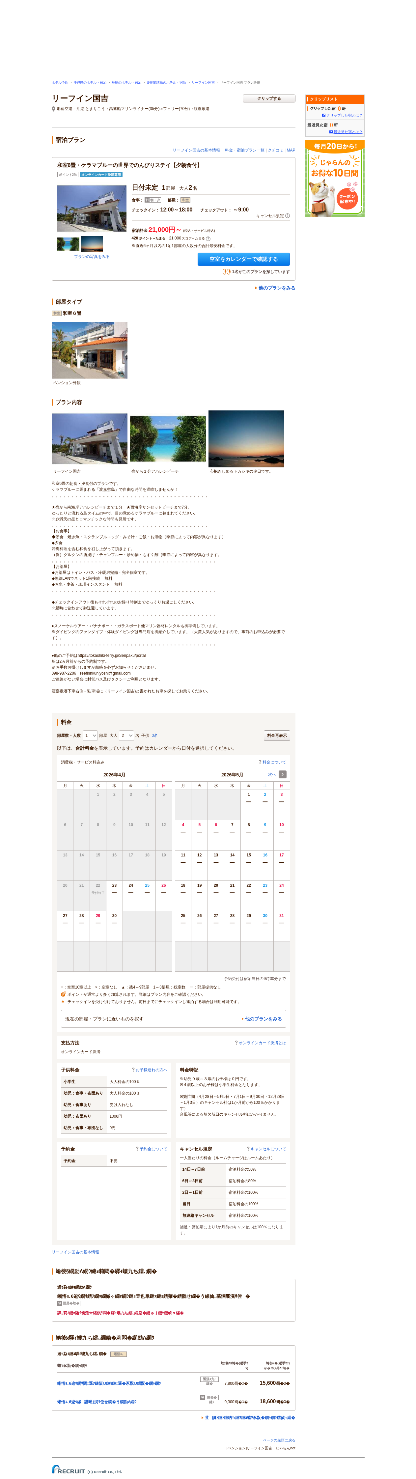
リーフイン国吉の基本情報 (196, 150)
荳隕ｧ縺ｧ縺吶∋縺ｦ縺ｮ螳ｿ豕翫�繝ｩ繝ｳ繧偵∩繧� (250, 1417)
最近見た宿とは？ (348, 132)
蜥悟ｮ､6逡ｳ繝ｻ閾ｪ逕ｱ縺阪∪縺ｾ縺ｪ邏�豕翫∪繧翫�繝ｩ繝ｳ (109, 1383)
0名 (155, 735)
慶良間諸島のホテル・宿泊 (166, 82)
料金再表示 (277, 735)
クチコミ (276, 150)
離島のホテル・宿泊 (126, 82)
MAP (291, 150)
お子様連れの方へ (149, 1070)
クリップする (269, 98)
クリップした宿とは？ (344, 115)
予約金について (151, 1149)
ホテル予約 (60, 82)
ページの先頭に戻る (279, 1440)
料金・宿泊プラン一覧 (244, 150)
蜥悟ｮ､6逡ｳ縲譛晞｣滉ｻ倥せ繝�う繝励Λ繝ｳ (97, 1402)
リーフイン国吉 (203, 82)
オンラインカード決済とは (260, 1043)
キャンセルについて (266, 1149)
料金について (272, 762)
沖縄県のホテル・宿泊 (89, 82)
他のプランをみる (277, 288)
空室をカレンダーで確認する (243, 259)
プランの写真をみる (92, 256)
